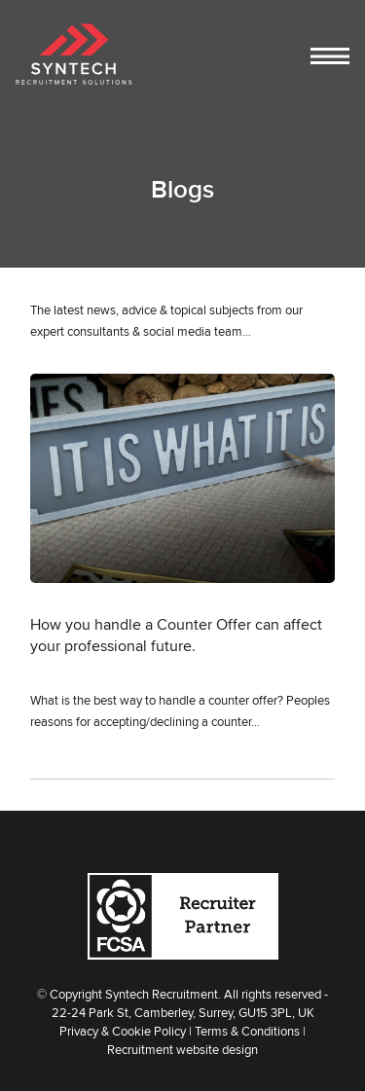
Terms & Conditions (247, 1030)
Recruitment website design (182, 1049)
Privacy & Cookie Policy (122, 1030)
